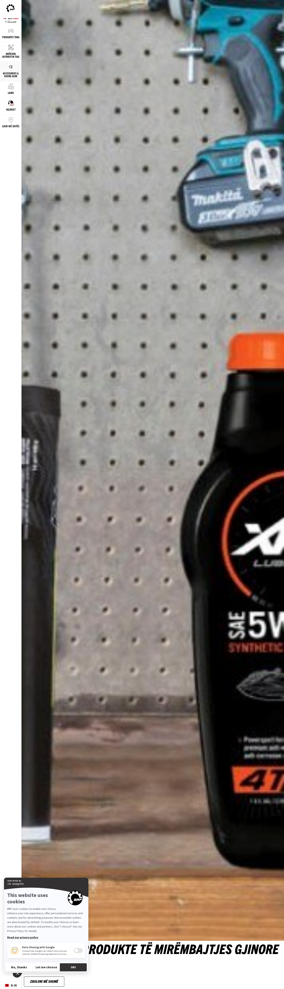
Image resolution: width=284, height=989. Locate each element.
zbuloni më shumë (44, 981)
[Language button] (10, 985)
